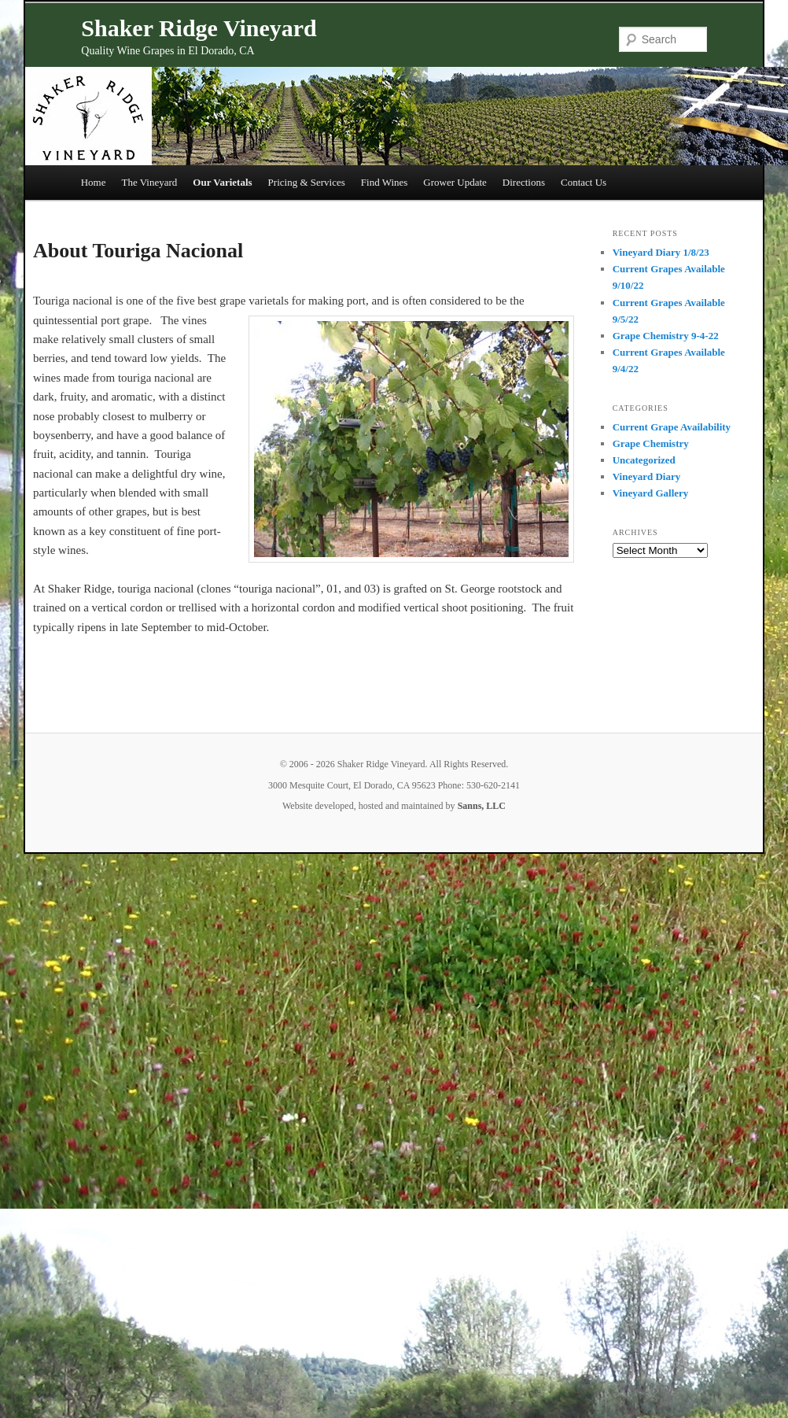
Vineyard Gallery (651, 493)
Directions (524, 182)
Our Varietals (222, 182)
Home (93, 182)
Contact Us (583, 182)
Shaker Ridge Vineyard (199, 28)
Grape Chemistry (651, 443)
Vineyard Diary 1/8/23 (661, 252)
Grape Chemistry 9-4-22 (666, 336)
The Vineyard (150, 182)
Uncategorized (644, 460)
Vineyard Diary (647, 476)
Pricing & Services (306, 182)
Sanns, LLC (482, 805)
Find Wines (384, 182)
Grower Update (455, 182)
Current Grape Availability (672, 427)
